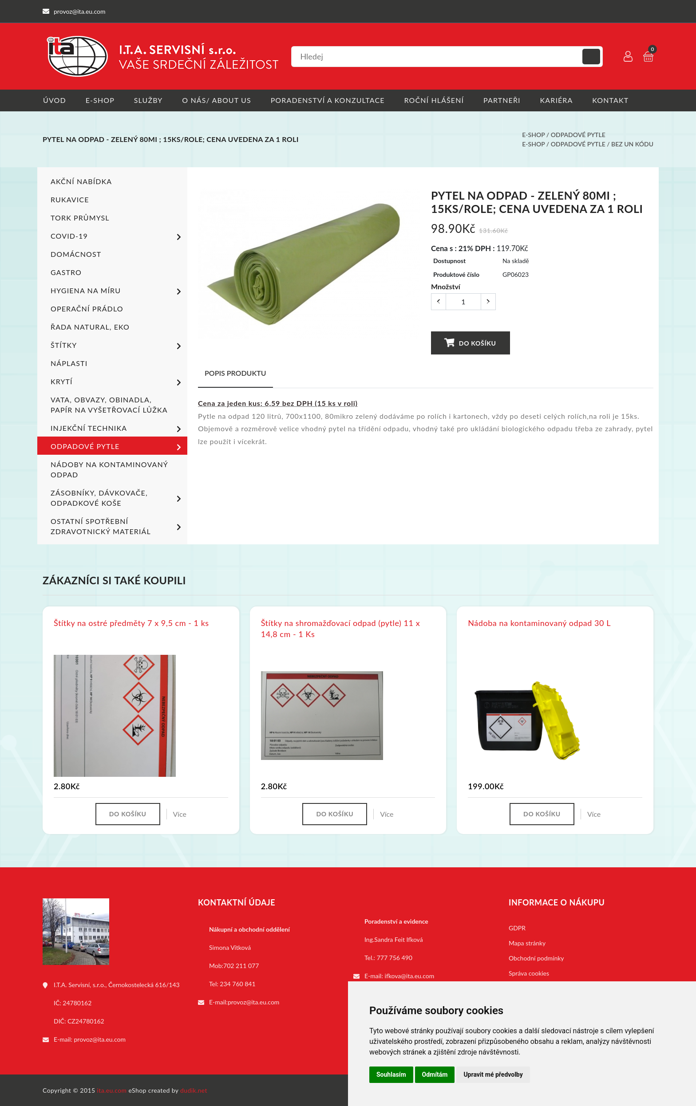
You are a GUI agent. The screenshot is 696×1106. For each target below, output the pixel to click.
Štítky (117, 346)
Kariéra (559, 100)
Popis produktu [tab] (235, 372)
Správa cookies (529, 972)
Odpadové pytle (578, 134)
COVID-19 (117, 236)
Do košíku (470, 342)
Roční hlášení (436, 100)
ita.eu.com (112, 1090)
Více (179, 813)
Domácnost (76, 254)
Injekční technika (117, 429)
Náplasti (69, 363)
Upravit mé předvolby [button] (492, 1074)
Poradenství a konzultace (329, 100)
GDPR (517, 927)
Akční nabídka (81, 181)
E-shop (100, 100)
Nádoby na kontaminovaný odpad (109, 469)
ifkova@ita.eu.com (410, 975)
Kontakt (614, 100)
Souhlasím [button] (391, 1074)
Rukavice (70, 199)
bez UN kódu (632, 144)
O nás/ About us (218, 100)
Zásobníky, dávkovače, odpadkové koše (117, 497)
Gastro (66, 272)
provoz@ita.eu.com (100, 1039)
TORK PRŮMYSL (80, 217)
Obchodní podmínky (536, 957)
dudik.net (194, 1090)
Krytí (117, 382)
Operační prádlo (87, 308)
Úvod (54, 100)
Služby (148, 100)
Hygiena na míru (117, 291)
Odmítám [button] (435, 1074)
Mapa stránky (527, 942)
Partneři (504, 100)
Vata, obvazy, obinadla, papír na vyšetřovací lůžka (109, 404)
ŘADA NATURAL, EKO (90, 327)
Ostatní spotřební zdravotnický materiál (117, 526)
